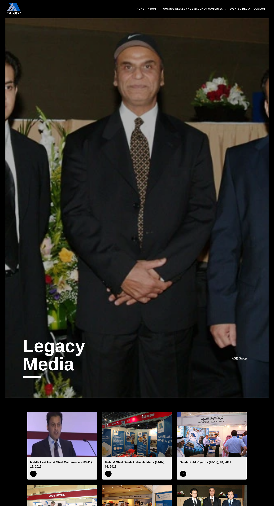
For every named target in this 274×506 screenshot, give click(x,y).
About (154, 9)
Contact (259, 9)
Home (140, 9)
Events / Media (240, 9)
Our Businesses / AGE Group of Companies (194, 9)
